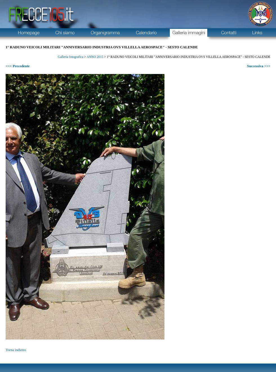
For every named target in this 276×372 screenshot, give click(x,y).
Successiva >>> (258, 66)
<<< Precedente (18, 66)
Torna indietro (16, 350)
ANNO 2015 (94, 56)
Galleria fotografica (70, 56)
